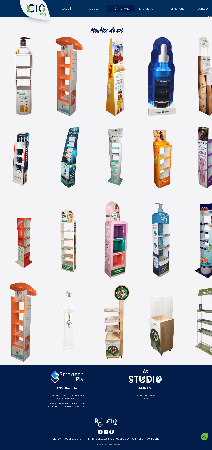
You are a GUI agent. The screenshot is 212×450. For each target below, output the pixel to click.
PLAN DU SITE (152, 439)
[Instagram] (100, 432)
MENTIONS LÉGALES (97, 439)
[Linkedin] (106, 432)
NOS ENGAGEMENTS (74, 439)
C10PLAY (57, 439)
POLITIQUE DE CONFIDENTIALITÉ (126, 439)
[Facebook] (111, 432)
